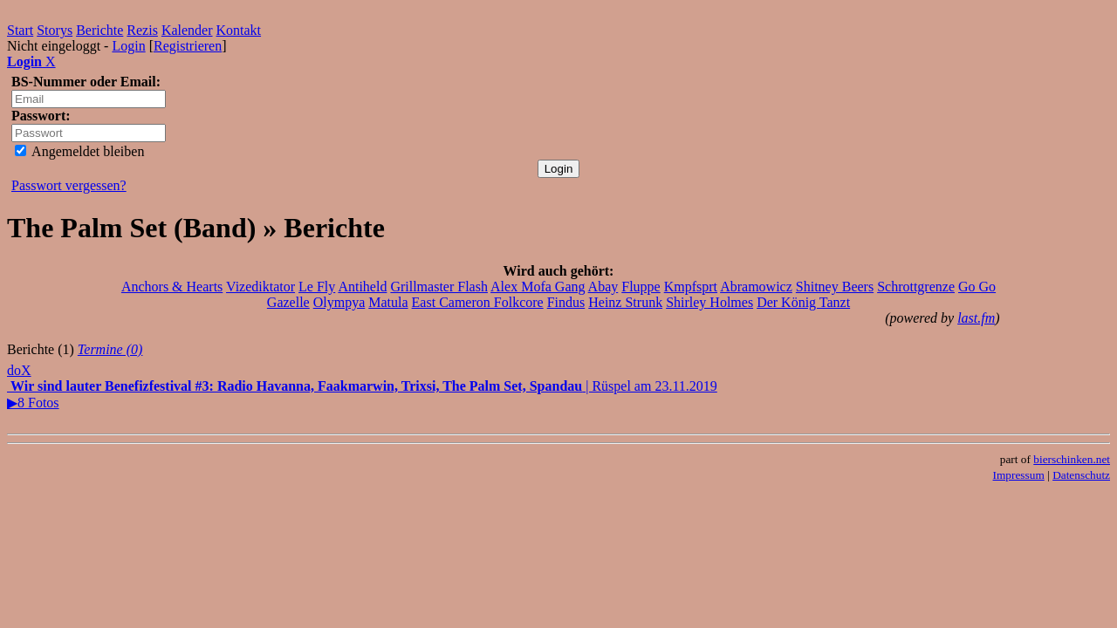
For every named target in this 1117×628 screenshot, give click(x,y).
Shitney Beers (835, 286)
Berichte (99, 30)
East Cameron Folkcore (478, 302)
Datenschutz (1081, 474)
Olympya (339, 302)
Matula (388, 302)
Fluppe (640, 286)
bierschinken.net (1071, 459)
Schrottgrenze (916, 286)
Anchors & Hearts (172, 286)
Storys (54, 30)
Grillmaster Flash (439, 286)
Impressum (1019, 474)
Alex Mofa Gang (537, 286)
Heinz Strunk (625, 302)
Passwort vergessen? (69, 185)
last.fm (976, 318)
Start (20, 30)
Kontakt (239, 30)
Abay (603, 286)
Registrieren (188, 45)
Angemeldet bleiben (79, 151)
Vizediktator (260, 286)
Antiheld (362, 286)
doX (19, 370)
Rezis (142, 30)
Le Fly (316, 286)
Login (128, 45)
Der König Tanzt (803, 302)
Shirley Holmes (709, 302)
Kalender (187, 30)
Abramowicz (756, 286)
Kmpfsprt (690, 286)
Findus (566, 302)
